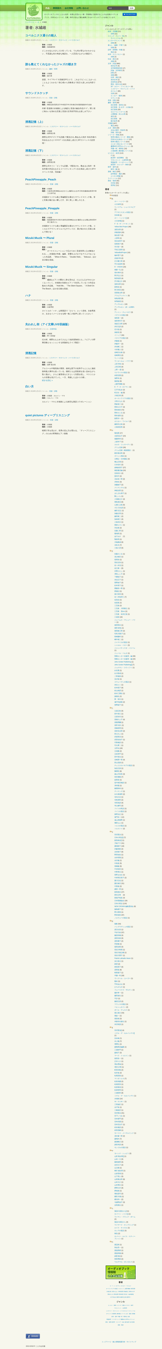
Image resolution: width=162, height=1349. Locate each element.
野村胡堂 (117, 915)
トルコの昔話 (119, 826)
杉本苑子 (117, 688)
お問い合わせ (82, 8)
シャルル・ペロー (120, 645)
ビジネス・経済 (113, 153)
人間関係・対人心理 (118, 114)
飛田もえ (117, 823)
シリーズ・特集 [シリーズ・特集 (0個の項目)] (121, 1305)
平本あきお (118, 984)
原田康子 (117, 941)
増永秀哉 (117, 1064)
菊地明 (116, 533)
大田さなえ (118, 401)
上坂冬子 (117, 442)
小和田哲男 (118, 427)
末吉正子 (117, 580)
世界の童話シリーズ (118, 142)
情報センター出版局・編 (123, 659)
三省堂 (116, 617)
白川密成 (117, 673)
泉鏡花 (116, 332)
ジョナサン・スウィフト (123, 667)
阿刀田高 (117, 290)
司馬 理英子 (118, 634)
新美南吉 (117, 892)
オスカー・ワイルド (121, 421)
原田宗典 (117, 938)
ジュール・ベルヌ (120, 653)
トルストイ (118, 829)
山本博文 (117, 1185)
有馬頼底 (117, 301)
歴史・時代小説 (116, 84)
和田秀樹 (117, 1259)
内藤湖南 (117, 849)
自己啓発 (114, 109)
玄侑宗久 (117, 473)
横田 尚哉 (117, 1196)
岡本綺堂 (117, 410)
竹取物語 (117, 742)
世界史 (113, 185)
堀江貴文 (117, 1013)
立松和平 (117, 754)
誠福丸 (116, 696)
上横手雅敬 (118, 384)
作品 (47, 8)
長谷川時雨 (118, 950)
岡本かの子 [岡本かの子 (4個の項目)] (132, 1291)
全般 (112, 34)
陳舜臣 (116, 771)
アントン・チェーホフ (122, 312)
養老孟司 (117, 1194)
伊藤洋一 (117, 344)
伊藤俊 (116, 341)
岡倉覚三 (117, 404)
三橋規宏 (117, 1110)
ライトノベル (115, 38)
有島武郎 (117, 298)
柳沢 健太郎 (118, 1171)
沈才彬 (116, 679)
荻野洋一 (117, 418)
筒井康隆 (117, 777)
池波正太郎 (118, 324)
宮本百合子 (118, 1124)
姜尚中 (116, 476)
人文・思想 (112, 128)
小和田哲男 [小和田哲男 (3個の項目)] (121, 1291)
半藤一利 (117, 975)
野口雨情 (117, 912)
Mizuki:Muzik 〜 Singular (41, 250)
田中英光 (117, 757)
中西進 (116, 886)
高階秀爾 (117, 722)
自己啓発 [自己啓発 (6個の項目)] (133, 1322)
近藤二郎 (117, 531)
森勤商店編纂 (119, 1047)
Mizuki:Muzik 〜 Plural (39, 222)
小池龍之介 (118, 499)
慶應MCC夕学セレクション (121, 146)
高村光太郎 (118, 731)
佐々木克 (117, 565)
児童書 (110, 123)
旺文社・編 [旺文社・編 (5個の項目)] (127, 1294)
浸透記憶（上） (35, 111)
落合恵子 (117, 235)
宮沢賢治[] (118, 1030)
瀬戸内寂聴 (118, 702)
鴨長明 (116, 539)
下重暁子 (117, 577)
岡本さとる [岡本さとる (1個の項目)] (110, 1294)
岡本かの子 (118, 407)
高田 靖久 (117, 725)
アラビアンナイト (120, 295)
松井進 (116, 1073)
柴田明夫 (117, 625)
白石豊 (116, 670)
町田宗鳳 (117, 1070)
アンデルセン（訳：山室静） (124, 307)
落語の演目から (120, 1222)
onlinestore (130, 14)
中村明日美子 (119, 878)
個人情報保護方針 (118, 1342)
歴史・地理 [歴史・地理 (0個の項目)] (108, 1322)
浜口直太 (117, 961)
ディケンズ (118, 791)
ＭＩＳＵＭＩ (119, 1101)
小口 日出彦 (118, 508)
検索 (131, 8)
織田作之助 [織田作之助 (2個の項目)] (123, 1297)
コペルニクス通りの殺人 (41, 35)
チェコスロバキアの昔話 (123, 765)
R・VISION (118, 267)
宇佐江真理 (118, 250)
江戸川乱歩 (118, 390)
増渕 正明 (117, 1067)
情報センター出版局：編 (123, 656)
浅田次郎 (117, 229)
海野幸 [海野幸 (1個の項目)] (118, 1297)
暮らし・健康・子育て (116, 45)
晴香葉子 (117, 973)
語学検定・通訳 (116, 174)
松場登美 (117, 1084)
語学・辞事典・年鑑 (115, 50)
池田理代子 (118, 321)
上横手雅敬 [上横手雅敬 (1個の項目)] (127, 1288)
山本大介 (117, 1182)
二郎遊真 (117, 676)
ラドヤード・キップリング (124, 1225)
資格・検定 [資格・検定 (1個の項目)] (121, 1325)
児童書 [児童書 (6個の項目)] (133, 1313)
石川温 (116, 329)
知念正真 (117, 768)
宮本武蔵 (117, 1122)
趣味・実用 (53, 64)
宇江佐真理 (118, 264)
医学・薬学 (112, 167)
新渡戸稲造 (118, 898)
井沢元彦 (117, 326)
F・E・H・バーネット (122, 224)
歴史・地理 (112, 181)
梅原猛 (116, 381)
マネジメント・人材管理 (119, 160)
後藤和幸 (117, 439)
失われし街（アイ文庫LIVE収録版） (48, 302)
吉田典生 (117, 1205)
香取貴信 (117, 502)
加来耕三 (117, 519)
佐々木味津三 (119, 597)
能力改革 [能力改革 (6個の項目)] (127, 1322)
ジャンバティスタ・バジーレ (124, 648)
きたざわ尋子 (119, 493)
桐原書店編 (118, 470)
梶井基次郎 (118, 453)
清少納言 (117, 557)
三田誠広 (117, 1104)
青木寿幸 (117, 272)
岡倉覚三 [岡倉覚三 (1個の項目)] (126, 1291)
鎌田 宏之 (117, 510)
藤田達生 (117, 996)
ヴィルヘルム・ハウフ (122, 361)
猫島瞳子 (117, 909)
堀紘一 (116, 1016)
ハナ (28, 278)
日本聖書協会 (119, 901)
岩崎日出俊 (118, 352)
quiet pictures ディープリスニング (47, 381)
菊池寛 (116, 433)
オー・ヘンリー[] (120, 218)
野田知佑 (117, 855)
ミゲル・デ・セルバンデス (124, 1096)
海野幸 (116, 378)
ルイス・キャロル (120, 1228)
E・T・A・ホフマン (121, 387)
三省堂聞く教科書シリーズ (120, 151)
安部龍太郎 (118, 293)
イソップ (117, 335)
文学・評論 (112, 63)
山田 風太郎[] (119, 1156)
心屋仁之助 (118, 505)
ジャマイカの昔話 (120, 642)
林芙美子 (117, 967)
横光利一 (117, 1199)
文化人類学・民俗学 (118, 130)
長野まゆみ (118, 875)
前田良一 (117, 1058)
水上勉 (116, 1041)
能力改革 (114, 121)
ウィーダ (117, 358)
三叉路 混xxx (119, 611)
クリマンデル (119, 487)
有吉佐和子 (118, 241)
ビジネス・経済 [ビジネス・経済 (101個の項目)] (129, 1305)
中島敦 (116, 863)
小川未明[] (118, 221)
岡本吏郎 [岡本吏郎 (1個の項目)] (116, 1294)
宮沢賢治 (117, 834)
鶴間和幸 (117, 788)
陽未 (116, 981)
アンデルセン (119, 304)
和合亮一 (117, 1247)
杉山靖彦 (117, 690)
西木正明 (118, 895)
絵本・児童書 (113, 31)
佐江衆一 (117, 568)
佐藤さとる (118, 554)
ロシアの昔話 (119, 1231)
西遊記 (116, 591)
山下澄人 (117, 1176)
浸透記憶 (30, 327)
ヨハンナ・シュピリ (121, 1153)
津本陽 (116, 785)
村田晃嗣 (117, 1130)
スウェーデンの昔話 (121, 682)
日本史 (113, 183)
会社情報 (69, 8)
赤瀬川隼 (117, 258)
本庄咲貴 (117, 1024)
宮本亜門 (117, 1119)
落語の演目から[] (120, 1211)
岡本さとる (118, 413)
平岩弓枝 (117, 932)
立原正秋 (117, 711)
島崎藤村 (117, 636)
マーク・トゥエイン (121, 1055)
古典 (112, 93)
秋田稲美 (117, 278)
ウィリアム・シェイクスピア (124, 207)
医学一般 (114, 169)
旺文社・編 (118, 393)
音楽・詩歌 (53, 92)
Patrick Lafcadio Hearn (122, 958)
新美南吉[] (118, 840)
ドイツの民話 (119, 808)
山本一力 (117, 1159)
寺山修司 (117, 806)
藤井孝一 (117, 993)
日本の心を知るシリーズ (119, 139)
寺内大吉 (117, 797)
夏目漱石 (117, 883)
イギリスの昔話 (120, 315)
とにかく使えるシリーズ (119, 144)
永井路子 (117, 852)
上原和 (116, 238)
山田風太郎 (118, 1179)
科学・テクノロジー (115, 54)
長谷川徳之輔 (119, 952)
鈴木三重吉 (118, 693)
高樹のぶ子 (118, 719)
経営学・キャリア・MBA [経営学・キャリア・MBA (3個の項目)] (118, 1322)
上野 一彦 (117, 370)
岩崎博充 (117, 355)
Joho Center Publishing (122, 662)
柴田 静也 (117, 628)
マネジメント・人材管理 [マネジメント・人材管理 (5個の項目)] (120, 1308)
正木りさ (117, 1061)
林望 (116, 964)
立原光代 (117, 717)
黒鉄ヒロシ (118, 525)
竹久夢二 (117, 745)
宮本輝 (116, 215)
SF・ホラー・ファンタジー (121, 86)
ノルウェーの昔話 (120, 918)
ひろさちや (118, 987)
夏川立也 (117, 880)
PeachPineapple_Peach (40, 166)
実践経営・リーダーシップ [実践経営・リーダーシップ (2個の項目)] (113, 1319)
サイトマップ (131, 1342)
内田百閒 (117, 375)
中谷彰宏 (117, 869)
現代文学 (114, 66)
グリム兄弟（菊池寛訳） (123, 450)
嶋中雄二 (117, 639)
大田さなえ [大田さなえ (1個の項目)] (114, 1291)
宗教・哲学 (115, 132)
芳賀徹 (116, 944)
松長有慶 (117, 1081)
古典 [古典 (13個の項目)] (128, 1316)
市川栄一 (117, 247)
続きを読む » (47, 354)
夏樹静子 (117, 846)
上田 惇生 (117, 364)
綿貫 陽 (117, 1256)
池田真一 (117, 318)
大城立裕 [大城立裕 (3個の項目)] (109, 1291)
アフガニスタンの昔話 (122, 212)
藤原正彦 (117, 1001)
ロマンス (114, 98)
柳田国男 (117, 1162)
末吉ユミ (117, 685)
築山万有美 (118, 774)
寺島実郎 (117, 800)
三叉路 (116, 605)
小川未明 (117, 204)
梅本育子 (117, 255)
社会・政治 (112, 59)
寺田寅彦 (117, 803)
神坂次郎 (117, 490)
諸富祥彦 (117, 1144)
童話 (112, 125)
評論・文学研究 (116, 70)
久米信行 (117, 465)
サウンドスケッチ (36, 87)
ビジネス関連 (115, 176)
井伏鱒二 (117, 347)
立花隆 (116, 751)
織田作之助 (118, 424)
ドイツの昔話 (119, 811)
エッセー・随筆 (116, 96)
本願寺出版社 (119, 1021)
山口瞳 (116, 1168)
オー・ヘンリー (120, 201)
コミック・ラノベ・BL (116, 36)
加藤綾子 (117, 485)
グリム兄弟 (118, 447)
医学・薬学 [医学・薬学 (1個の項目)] (114, 1316)
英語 (112, 52)
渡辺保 (116, 1245)
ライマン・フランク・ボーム (124, 1217)
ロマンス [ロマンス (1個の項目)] (108, 1313)
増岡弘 (116, 1044)
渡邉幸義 (117, 1253)
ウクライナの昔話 (120, 372)
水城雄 (116, 1099)
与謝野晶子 (118, 1202)
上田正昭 (117, 367)
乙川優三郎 (118, 261)
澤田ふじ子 (118, 574)
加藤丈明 (117, 513)
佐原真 (116, 603)
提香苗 (116, 780)
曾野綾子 (117, 705)
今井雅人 (117, 349)
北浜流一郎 (118, 479)
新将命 (116, 287)
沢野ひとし (118, 571)
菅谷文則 (117, 562)
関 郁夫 (117, 699)
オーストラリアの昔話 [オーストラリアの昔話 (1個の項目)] (112, 1288)
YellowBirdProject (120, 252)
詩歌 (112, 73)
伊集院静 (117, 232)
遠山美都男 (118, 820)
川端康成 (117, 542)
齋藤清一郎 (118, 588)
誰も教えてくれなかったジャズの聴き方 (51, 59)
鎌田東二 (117, 516)
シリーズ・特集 (113, 135)
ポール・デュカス (120, 1010)
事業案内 (57, 8)
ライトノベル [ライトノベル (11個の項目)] (131, 1311)
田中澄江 (117, 714)
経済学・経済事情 (118, 158)
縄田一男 (117, 889)
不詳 (116, 998)
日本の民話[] (118, 837)
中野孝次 (117, 872)
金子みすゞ (118, 536)
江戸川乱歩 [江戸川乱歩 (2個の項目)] (113, 1297)
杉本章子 (117, 585)
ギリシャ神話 (119, 456)
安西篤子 (117, 244)
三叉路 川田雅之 (120, 608)
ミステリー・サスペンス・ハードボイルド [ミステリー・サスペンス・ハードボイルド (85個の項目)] (117, 1311)
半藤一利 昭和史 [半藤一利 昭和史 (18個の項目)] (122, 1316)
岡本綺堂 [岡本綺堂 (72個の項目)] (121, 1294)
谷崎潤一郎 (118, 760)
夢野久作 (117, 1188)
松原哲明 (117, 1090)
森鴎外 (116, 1139)
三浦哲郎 (117, 1093)
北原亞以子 (118, 436)
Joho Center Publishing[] (123, 665)
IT (111, 155)
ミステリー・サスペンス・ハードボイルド (64, 40)
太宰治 (116, 748)
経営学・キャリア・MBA (120, 165)
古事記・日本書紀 (120, 459)
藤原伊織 (117, 935)
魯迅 (116, 1233)
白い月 (29, 360)
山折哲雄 (117, 1173)
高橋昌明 (117, 728)
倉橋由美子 (118, 467)
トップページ (29, 22)
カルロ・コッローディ (122, 444)
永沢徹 (116, 860)
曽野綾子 (117, 582)
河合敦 (116, 528)
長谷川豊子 (118, 955)
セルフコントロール (118, 112)
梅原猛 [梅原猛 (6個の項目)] (132, 1294)
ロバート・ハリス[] (121, 1214)
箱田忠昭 (117, 947)
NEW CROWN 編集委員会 (123, 906)
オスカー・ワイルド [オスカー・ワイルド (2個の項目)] (126, 1286)
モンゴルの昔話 (120, 1147)
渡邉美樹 (117, 1250)
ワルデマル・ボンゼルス (123, 1262)
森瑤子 (116, 1053)
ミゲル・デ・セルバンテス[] (124, 1033)
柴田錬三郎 (118, 631)
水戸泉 (116, 1107)
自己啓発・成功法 (117, 105)
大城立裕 (117, 395)
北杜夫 (116, 545)
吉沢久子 (117, 1165)
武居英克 (117, 737)
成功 (112, 116)
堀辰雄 (116, 1018)
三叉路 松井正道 (120, 614)
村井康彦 (117, 1127)
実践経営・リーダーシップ (120, 162)
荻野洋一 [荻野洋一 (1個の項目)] (128, 1297)
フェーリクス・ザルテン (123, 990)
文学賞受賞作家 (116, 68)
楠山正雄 (117, 462)
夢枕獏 (116, 1191)
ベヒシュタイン (120, 1007)
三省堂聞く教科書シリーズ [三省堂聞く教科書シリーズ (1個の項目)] (118, 1313)
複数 (116, 924)
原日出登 (117, 929)
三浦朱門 (117, 1050)
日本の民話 (118, 903)
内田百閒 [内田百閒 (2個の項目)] (133, 1288)
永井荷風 (117, 857)
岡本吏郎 (117, 415)
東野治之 (117, 814)
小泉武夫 (117, 522)
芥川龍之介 (118, 281)
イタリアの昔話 (120, 338)
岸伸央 (116, 482)
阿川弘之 (117, 275)
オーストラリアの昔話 (122, 398)
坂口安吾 (117, 594)
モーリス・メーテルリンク (124, 1133)
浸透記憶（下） (35, 138)
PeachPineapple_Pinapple (42, 192)
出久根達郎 (118, 794)
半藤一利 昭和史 (117, 148)
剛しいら (117, 496)
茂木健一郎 (118, 1136)
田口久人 (117, 734)
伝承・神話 (115, 77)
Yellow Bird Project (121, 227)
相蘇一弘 (117, 270)
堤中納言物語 (119, 783)
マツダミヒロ (119, 1078)
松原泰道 (117, 1087)
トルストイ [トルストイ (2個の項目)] (121, 1288)
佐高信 (116, 600)
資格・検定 (112, 171)
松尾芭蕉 (117, 1076)
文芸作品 (53, 307)
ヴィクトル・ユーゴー (122, 978)
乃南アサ (117, 843)
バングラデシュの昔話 (122, 927)
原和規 (116, 970)
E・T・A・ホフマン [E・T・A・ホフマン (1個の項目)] (115, 1286)
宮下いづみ (118, 1116)
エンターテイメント (115, 40)
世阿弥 (116, 560)
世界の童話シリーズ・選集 (120, 137)
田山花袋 (117, 762)
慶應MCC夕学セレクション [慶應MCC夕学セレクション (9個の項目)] (128, 1319)
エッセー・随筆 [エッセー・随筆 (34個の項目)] (112, 1305)
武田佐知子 (118, 739)
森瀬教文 (117, 1142)
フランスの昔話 (120, 1004)
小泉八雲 (117, 548)
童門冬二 (117, 817)
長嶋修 (116, 866)
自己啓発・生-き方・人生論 (121, 107)
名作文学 (114, 80)
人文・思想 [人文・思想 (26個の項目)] (128, 1313)
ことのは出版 (45, 12)
